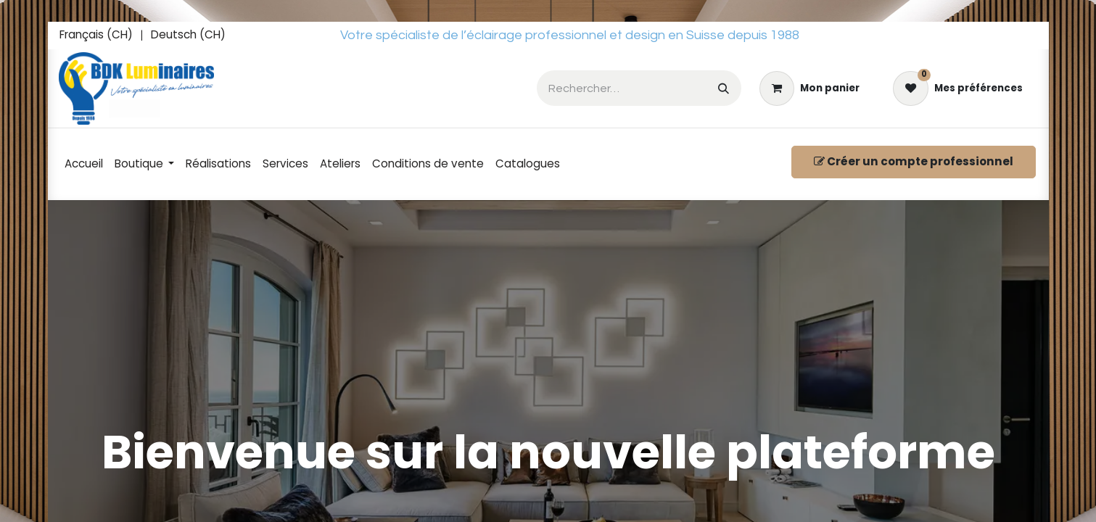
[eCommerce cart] (809, 88)
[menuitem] (96, 35)
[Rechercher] (723, 88)
